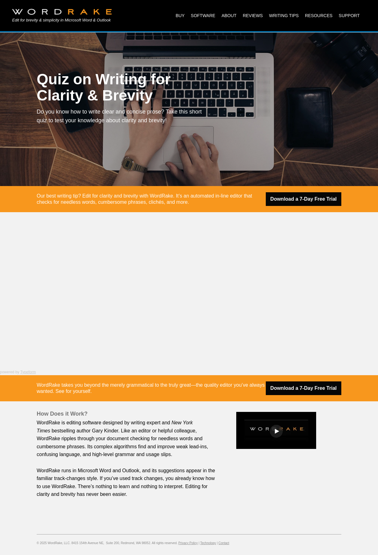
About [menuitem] (229, 15)
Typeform (28, 372)
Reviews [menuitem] (253, 15)
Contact (224, 543)
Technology (208, 543)
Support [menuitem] (349, 15)
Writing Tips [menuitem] (283, 15)
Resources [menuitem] (319, 15)
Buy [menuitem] (180, 15)
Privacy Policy (188, 543)
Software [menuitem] (203, 15)
